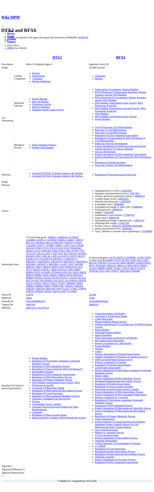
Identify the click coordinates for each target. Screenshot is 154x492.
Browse (11, 33)
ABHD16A (62, 237)
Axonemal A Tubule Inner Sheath (48, 388)
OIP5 (70, 269)
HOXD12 (30, 256)
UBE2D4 (40, 288)
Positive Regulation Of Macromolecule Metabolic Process (123, 408)
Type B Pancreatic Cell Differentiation (113, 127)
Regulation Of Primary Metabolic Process (52, 380)
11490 (92, 298)
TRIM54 (39, 286)
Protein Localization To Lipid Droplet (113, 343)
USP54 (58, 288)
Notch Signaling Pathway (44, 145)
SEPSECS (49, 280)
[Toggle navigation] (2, 26)
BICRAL (40, 242)
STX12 (29, 283)
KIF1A (106, 263)
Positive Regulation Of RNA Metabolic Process (118, 378)
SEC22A (82, 278)
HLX (66, 253)
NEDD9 (140, 263)
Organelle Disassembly (106, 440)
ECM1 (59, 248)
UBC (61, 286)
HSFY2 (74, 256)
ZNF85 (73, 291)
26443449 (137, 226)
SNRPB (101, 268)
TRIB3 (79, 283)
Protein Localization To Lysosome (111, 397)
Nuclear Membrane (41, 81)
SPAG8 (82, 280)
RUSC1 (65, 278)
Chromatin (100, 76)
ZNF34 (82, 288)
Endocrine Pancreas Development (111, 143)
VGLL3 (66, 288)
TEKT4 (141, 268)
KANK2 (30, 259)
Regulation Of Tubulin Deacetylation (113, 365)
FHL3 (139, 260)
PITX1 (92, 265)
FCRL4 (55, 251)
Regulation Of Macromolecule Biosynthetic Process (57, 390)
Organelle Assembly (104, 457)
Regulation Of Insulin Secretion (110, 162)
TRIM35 (30, 286)
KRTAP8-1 (54, 264)
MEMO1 (131, 263)
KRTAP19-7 (70, 261)
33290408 (146, 231)
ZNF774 (65, 291)
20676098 (126, 226)
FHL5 (69, 251)
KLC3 (38, 259)
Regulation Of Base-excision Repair (49, 415)
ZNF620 (39, 291)
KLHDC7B (46, 259)
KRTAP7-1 (42, 264)
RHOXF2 (78, 275)
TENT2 (61, 283)
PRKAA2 (122, 265)
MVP (62, 267)
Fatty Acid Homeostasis (106, 430)
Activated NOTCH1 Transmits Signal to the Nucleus (57, 173)
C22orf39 (30, 245)
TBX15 (45, 283)
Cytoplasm (37, 78)
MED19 (47, 267)
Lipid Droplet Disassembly (108, 367)
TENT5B (93, 271)
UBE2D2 (78, 286)
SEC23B (39, 280)
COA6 (72, 245)
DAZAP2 (30, 248)
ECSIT (66, 248)
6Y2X (40, 308)
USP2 (107, 271)
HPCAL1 (47, 256)
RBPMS (62, 275)
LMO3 (123, 263)
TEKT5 (53, 283)
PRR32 (82, 272)
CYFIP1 (93, 260)
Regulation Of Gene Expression (47, 393)
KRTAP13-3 (72, 259)
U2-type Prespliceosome (107, 435)
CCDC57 (40, 245)
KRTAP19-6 (57, 261)
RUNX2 (48, 278)
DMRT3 (110, 260)
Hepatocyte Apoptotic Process (109, 432)
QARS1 (45, 275)
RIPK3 (143, 265)
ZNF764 (56, 291)
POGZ (75, 272)
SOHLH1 (73, 280)
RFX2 (130, 265)
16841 (29, 298)
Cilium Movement (104, 319)
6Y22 (34, 308)
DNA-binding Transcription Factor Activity (116, 116)
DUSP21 (125, 260)
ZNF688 (136, 271)
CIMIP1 (58, 245)
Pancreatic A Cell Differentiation (110, 130)
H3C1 (49, 253)
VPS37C (115, 271)
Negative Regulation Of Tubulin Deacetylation (117, 354)
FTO (82, 251)
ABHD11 (52, 237)
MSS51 (55, 267)
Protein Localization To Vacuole (110, 362)
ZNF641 (47, 291)
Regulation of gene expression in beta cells (115, 174)
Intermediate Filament (42, 371)
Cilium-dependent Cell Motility (110, 313)
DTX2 (57, 57)
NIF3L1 (46, 269)
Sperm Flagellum (103, 335)
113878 (29, 294)
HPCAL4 (57, 256)
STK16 (125, 268)
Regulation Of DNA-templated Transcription (116, 135)
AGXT (112, 257)
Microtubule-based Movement (109, 340)
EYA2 (37, 251)
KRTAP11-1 (59, 259)
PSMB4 (37, 275)
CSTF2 (147, 257)
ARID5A (62, 240)
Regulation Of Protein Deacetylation (112, 384)
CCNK (140, 257)
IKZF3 (81, 256)
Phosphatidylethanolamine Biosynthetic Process (118, 381)
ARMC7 (71, 240)
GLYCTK (30, 253)
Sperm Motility (102, 330)
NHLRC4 (37, 269)
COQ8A (80, 245)
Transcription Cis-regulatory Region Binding (116, 89)
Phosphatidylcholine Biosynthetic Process (115, 451)
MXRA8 (69, 267)
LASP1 (63, 264)
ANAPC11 (41, 240)
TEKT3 (133, 268)
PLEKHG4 (57, 272)
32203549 (126, 190)
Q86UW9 (30, 304)
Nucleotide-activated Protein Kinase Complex (117, 389)
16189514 (82, 37)
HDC (55, 253)
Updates (11, 41)
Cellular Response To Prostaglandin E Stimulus (118, 443)
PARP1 (77, 269)
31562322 (116, 226)
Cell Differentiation (104, 141)
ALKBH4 (30, 240)
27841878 (125, 201)
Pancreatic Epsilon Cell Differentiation (113, 165)
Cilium (98, 351)
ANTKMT (52, 240)
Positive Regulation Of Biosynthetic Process (116, 438)
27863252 (138, 220)
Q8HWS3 (93, 304)
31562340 (108, 212)
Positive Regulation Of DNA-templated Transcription (120, 154)
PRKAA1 (112, 265)
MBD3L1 (30, 267)
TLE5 (101, 271)
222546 (92, 294)
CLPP (65, 245)
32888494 (118, 204)
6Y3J (46, 308)
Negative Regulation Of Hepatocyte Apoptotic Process (121, 357)
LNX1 (71, 264)
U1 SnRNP (100, 446)
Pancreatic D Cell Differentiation (111, 132)
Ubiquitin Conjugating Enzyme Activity (51, 399)
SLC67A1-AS (61, 280)
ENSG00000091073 (36, 301)
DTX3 (53, 248)
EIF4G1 (30, 251)
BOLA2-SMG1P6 (54, 242)
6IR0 (28, 308)
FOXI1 (75, 251)
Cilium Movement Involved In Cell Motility (116, 338)
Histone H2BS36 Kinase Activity (111, 321)
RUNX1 (39, 278)
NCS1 (29, 269)
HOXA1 (73, 253)
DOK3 (39, 248)
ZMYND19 (125, 271)
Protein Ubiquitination (43, 147)
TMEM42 (70, 283)
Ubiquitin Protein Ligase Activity (48, 109)
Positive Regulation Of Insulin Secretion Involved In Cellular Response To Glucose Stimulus (120, 147)
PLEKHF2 (46, 272)
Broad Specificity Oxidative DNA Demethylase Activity (59, 417)
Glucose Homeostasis (105, 151)
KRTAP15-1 (32, 261)
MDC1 (39, 267)
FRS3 (146, 260)
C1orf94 (78, 242)
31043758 (123, 223)
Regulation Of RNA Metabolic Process (51, 366)
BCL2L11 (31, 242)
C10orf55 (68, 242)
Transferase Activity (42, 104)
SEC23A (30, 280)
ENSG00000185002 (98, 301)
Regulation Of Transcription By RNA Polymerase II (120, 138)
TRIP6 (55, 286)
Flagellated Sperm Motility (108, 332)
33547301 (134, 193)
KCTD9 (98, 263)
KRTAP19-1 (44, 261)
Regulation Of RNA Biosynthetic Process (52, 377)
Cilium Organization (105, 419)
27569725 (129, 215)
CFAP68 (49, 245)
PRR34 (29, 275)
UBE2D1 (69, 286)
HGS (60, 253)
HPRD (10, 48)
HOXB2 (82, 253)
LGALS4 (114, 263)
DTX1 (46, 248)
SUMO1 (38, 283)
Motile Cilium (102, 376)
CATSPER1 (130, 257)
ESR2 (133, 260)
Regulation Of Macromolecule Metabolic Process (56, 396)
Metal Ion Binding (41, 107)
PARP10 (30, 272)
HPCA (39, 256)
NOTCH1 (62, 269)
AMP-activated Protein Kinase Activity (114, 359)
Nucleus (36, 73)
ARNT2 (79, 240)
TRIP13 (48, 286)
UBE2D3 (30, 288)
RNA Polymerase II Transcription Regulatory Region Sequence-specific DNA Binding (120, 93)
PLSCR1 (67, 272)
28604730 (114, 217)
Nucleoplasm (38, 76)
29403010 (123, 199)
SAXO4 (73, 278)
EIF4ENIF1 (76, 248)
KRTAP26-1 (82, 261)
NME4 (54, 269)
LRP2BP (79, 264)
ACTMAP (74, 237)
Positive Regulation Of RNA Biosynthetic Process (119, 392)
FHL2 (62, 251)
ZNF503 (30, 291)
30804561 (139, 196)
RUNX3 (56, 278)
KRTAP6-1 (31, 264)
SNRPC (109, 268)
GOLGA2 (41, 253)
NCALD (78, 267)
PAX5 (38, 272)
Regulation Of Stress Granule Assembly (114, 386)
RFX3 (137, 265)
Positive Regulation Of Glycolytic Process (115, 459)
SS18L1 (118, 268)
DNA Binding (101, 114)
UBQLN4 (50, 288)
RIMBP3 (30, 278)
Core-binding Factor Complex (46, 404)
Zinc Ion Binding (40, 101)
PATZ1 (148, 263)
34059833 (117, 209)
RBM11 (54, 275)
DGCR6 (101, 260)
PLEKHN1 (101, 265)
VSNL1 (74, 288)
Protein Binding (39, 99)
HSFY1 (66, 256)
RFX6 (120, 57)
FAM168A (46, 251)
